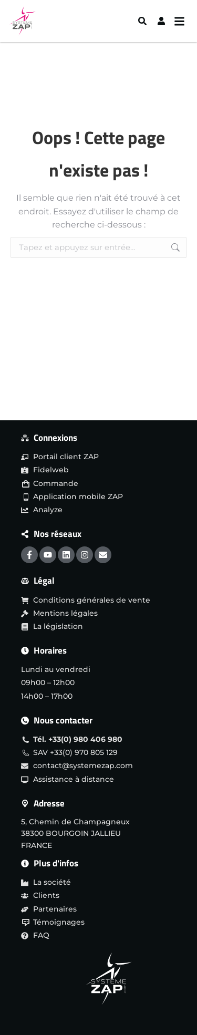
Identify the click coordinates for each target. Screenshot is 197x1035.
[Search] (143, 21)
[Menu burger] (182, 21)
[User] (162, 21)
